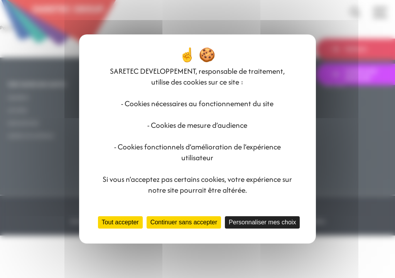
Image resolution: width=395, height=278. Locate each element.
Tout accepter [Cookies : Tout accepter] (120, 222)
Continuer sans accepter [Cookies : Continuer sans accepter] (183, 222)
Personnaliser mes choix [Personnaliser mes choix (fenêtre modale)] (262, 222)
